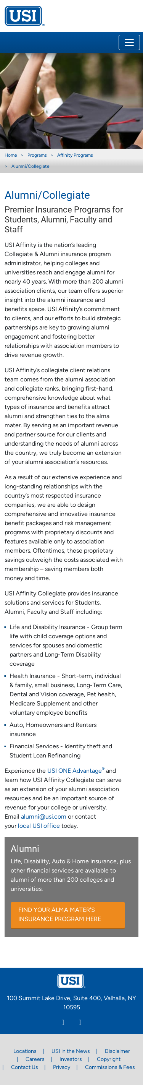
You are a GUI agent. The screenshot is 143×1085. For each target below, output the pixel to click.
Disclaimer (117, 1051)
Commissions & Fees (110, 1067)
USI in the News (70, 1051)
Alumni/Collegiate (30, 166)
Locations (25, 1051)
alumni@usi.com (43, 817)
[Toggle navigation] (129, 42)
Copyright (109, 1059)
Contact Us (24, 1067)
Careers (35, 1059)
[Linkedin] (63, 1023)
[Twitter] (80, 1023)
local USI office (39, 826)
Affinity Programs (75, 155)
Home (11, 155)
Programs (37, 155)
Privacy (61, 1067)
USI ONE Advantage (75, 771)
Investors (70, 1059)
